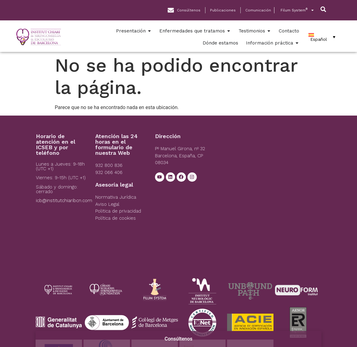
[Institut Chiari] (267, 179)
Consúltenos (178, 339)
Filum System (297, 10)
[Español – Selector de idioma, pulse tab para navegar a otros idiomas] (321, 37)
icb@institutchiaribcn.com (64, 200)
